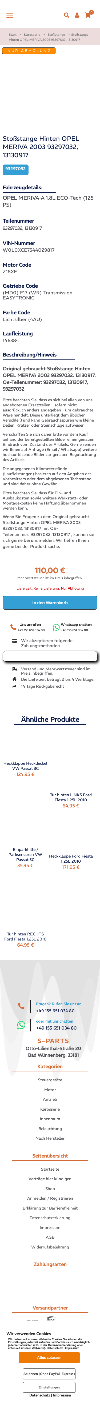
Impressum (50, 1227)
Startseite (50, 1169)
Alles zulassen (49, 1357)
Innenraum (50, 1118)
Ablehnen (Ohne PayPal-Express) (49, 1374)
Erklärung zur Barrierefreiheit (50, 1208)
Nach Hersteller (50, 1138)
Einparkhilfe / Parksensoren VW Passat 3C (25, 854)
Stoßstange (56, 35)
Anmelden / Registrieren (50, 1198)
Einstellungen (49, 1387)
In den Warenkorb (50, 602)
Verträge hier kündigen (50, 1178)
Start (13, 35)
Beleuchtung (50, 1128)
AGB (50, 1237)
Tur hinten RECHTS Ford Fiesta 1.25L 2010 (25, 936)
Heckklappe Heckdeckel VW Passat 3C (25, 766)
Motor (50, 1089)
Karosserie (32, 35)
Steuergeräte (50, 1079)
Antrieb (50, 1099)
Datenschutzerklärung (50, 1217)
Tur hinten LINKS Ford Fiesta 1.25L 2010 (71, 797)
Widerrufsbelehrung (50, 1247)
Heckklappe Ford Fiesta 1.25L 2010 (71, 859)
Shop (50, 1188)
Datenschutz (39, 1395)
